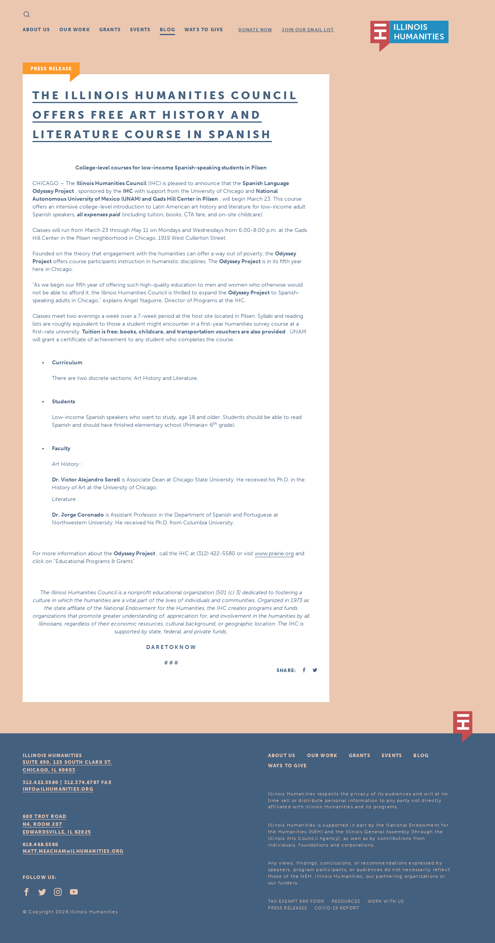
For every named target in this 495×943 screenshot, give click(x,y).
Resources (346, 901)
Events (140, 29)
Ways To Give (203, 29)
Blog (167, 29)
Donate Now (255, 29)
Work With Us (386, 901)
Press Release (51, 68)
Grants (110, 29)
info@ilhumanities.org (58, 789)
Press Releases (287, 908)
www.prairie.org (274, 553)
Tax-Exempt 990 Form (296, 901)
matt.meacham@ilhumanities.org (73, 851)
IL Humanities (409, 36)
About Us (36, 29)
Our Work (74, 29)
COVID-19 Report (337, 908)
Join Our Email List (308, 29)
